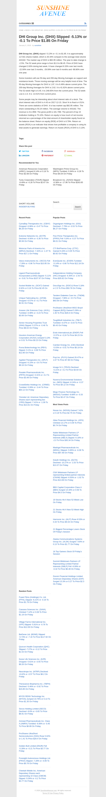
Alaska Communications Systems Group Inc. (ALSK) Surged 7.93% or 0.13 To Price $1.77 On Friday (68, 541)
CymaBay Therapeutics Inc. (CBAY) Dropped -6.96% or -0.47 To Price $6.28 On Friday (34, 226)
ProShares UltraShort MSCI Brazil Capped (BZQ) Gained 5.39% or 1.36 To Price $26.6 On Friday (68, 310)
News (27, 30)
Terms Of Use (48, 793)
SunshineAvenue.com (49, 790)
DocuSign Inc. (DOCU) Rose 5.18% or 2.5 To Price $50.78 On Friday (68, 286)
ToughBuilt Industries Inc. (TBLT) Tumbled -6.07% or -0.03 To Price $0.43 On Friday (67, 322)
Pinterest (48, 155)
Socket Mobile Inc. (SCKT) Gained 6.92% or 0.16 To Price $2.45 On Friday (34, 288)
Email (68, 155)
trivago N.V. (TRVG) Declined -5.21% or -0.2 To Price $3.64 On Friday (67, 370)
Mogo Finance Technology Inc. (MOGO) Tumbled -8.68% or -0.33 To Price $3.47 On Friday (68, 394)
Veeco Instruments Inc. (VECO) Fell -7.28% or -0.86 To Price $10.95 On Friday (34, 263)
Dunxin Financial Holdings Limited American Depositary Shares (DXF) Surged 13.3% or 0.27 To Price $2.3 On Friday (68, 580)
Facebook (47, 151)
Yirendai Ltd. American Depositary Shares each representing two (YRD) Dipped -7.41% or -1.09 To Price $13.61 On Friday (34, 401)
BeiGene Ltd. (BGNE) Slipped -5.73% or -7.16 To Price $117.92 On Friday (35, 637)
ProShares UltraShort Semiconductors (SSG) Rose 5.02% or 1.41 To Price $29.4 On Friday (34, 736)
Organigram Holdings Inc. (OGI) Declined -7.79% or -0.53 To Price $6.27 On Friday (67, 226)
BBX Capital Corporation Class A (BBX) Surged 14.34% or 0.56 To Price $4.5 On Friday (67, 490)
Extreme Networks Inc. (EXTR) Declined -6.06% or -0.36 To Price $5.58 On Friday (33, 238)
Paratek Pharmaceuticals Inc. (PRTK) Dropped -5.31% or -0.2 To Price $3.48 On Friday (34, 375)
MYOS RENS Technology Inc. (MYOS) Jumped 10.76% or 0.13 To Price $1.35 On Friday (34, 699)
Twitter (24, 151)
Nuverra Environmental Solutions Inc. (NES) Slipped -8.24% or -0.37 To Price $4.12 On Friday (68, 382)
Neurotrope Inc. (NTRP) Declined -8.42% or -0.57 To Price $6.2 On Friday (33, 674)
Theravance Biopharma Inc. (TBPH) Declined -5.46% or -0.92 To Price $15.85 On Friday (34, 686)
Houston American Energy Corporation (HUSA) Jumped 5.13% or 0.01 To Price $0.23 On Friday (34, 338)
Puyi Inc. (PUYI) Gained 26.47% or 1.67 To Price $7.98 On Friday (68, 358)
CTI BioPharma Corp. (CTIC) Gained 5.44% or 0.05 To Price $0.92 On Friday (66, 251)
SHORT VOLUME (27, 203)
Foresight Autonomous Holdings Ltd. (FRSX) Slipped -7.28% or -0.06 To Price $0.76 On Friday (35, 761)
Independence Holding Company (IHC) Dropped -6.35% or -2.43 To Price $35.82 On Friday (68, 275)
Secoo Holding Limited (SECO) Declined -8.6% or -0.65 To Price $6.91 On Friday (33, 711)
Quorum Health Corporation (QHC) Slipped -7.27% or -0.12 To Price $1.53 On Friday (34, 649)
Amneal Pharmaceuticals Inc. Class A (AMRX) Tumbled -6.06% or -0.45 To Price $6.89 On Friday (34, 723)
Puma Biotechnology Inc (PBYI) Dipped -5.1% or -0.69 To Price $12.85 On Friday (32, 350)
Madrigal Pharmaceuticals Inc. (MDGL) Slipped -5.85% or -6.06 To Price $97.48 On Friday (68, 450)
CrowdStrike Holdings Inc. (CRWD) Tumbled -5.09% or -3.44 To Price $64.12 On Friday (34, 387)
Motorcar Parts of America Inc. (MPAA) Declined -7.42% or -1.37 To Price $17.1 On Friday (35, 251)
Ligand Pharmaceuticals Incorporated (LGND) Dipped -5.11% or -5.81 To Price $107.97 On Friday (35, 275)
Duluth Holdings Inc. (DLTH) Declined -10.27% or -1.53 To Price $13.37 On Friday (68, 462)
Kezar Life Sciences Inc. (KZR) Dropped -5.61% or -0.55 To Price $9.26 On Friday (33, 661)
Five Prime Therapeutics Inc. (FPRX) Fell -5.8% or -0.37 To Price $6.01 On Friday (68, 238)
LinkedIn (24, 155)
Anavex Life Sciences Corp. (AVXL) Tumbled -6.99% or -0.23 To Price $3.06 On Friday (34, 313)
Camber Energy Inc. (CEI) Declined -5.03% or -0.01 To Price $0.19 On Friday (68, 347)
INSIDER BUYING (27, 207)
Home (21, 30)
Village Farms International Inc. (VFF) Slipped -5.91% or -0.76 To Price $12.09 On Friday (33, 624)
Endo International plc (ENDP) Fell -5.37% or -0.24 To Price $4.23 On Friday (68, 335)
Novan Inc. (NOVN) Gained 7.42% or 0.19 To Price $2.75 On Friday (68, 411)
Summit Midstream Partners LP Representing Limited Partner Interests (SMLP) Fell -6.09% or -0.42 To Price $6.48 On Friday (67, 565)
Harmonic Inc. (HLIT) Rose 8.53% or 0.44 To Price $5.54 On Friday (69, 520)
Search (56, 202)
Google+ (69, 151)
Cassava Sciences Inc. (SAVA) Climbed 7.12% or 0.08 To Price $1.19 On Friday (33, 612)
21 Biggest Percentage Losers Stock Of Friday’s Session (69, 530)
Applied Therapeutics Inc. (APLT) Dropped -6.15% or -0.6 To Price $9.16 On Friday (33, 362)
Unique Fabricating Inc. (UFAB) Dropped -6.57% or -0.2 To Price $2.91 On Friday (33, 300)
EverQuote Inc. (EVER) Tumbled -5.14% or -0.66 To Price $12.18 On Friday (68, 263)
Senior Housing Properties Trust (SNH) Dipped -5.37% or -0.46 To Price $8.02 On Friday (33, 325)
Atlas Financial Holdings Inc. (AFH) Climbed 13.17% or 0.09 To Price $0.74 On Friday (68, 423)
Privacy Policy (58, 793)
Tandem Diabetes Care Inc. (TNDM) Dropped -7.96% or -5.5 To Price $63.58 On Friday (68, 298)
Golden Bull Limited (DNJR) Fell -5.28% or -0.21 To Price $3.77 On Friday (34, 748)
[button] (26, 23)
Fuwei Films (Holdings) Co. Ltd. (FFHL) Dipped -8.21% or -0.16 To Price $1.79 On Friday (34, 599)
